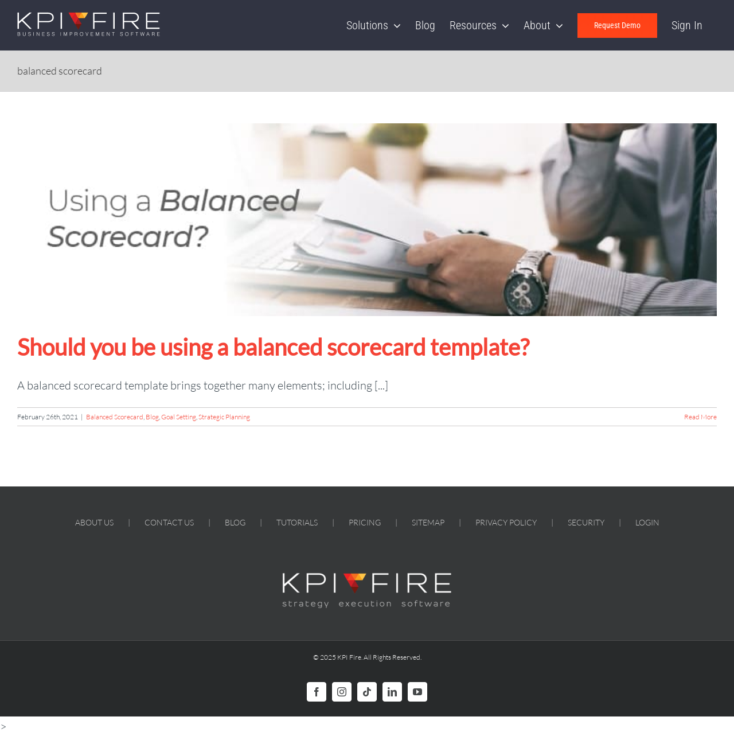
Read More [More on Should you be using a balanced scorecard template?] (700, 416)
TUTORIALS (297, 522)
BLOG (235, 522)
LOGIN (647, 522)
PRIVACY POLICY (506, 522)
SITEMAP (428, 522)
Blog (152, 416)
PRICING (365, 522)
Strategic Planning (224, 416)
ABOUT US (94, 522)
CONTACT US (169, 522)
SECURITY (586, 522)
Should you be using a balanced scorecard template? (273, 347)
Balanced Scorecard (114, 416)
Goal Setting (178, 416)
